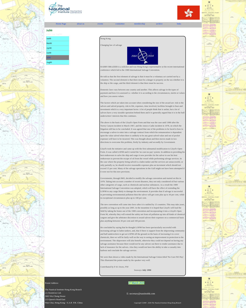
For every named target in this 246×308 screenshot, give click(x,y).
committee (120, 23)
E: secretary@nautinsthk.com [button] (141, 293)
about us (80, 23)
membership (139, 23)
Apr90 (49, 48)
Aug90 (49, 62)
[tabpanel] (142, 156)
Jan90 (49, 38)
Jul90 (49, 57)
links (179, 23)
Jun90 (49, 53)
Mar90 (49, 43)
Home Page (61, 23)
